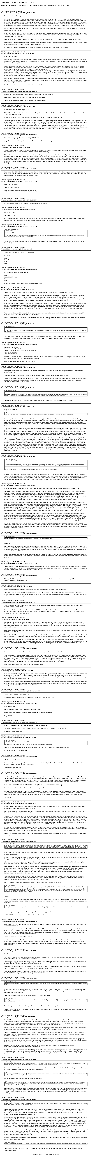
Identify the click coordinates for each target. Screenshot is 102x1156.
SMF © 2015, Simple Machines (52, 1154)
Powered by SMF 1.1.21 (38, 1154)
